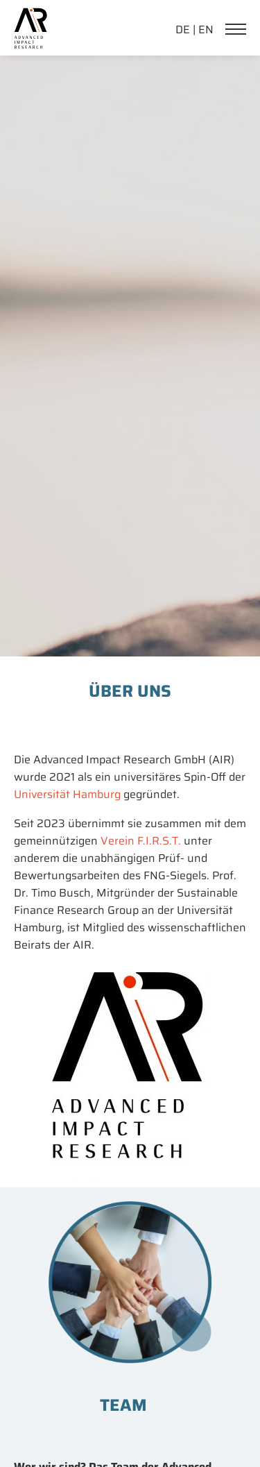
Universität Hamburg (67, 794)
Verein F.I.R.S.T (139, 840)
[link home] (30, 16)
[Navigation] (239, 31)
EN (206, 29)
